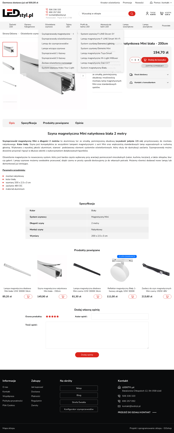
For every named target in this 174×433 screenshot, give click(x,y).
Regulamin (36, 400)
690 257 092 (55, 12)
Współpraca (8, 396)
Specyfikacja (29, 123)
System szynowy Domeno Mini (92, 33)
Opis (12, 123)
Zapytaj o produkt (155, 66)
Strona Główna (10, 33)
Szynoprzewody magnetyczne (59, 33)
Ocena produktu (33, 316)
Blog (79, 395)
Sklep (79, 388)
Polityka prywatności (13, 400)
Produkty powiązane (56, 123)
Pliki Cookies (9, 405)
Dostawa (35, 391)
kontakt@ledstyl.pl (57, 15)
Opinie (79, 123)
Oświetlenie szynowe (31, 33)
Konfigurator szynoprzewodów (79, 409)
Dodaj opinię (87, 354)
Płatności (35, 396)
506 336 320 (55, 9)
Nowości (139, 2)
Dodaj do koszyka (157, 59)
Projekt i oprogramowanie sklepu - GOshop (151, 428)
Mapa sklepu (9, 428)
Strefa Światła (79, 402)
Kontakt (6, 391)
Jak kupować (37, 387)
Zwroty (34, 405)
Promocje (127, 2)
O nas (5, 387)
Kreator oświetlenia (110, 2)
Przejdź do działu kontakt (134, 412)
